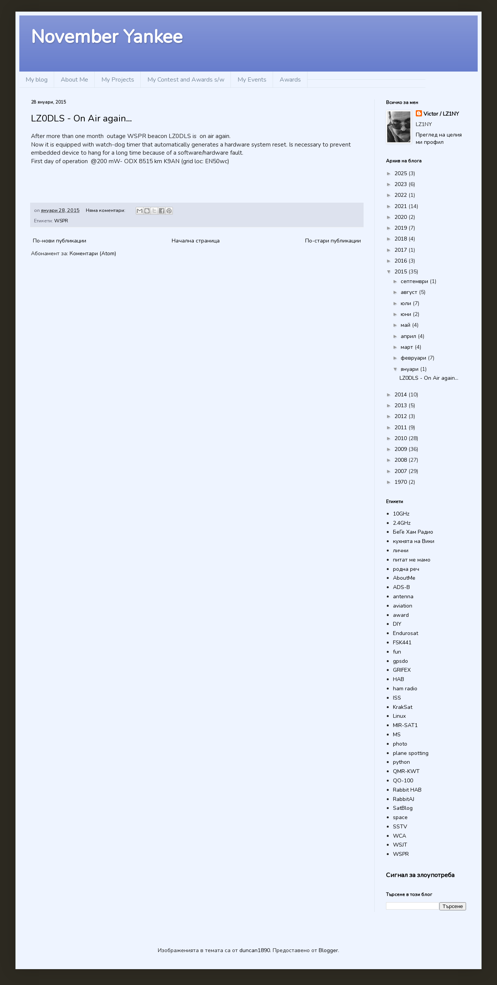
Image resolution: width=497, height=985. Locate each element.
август (410, 292)
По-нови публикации (59, 240)
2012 (401, 416)
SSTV (400, 826)
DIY (397, 624)
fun (397, 652)
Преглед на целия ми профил (439, 138)
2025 (401, 173)
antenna (403, 596)
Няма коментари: (106, 210)
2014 (401, 394)
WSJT (400, 844)
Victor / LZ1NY (441, 114)
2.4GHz (401, 523)
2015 (401, 271)
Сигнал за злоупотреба (420, 875)
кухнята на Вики (413, 541)
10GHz (401, 513)
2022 (401, 195)
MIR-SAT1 (405, 725)
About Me (74, 79)
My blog (37, 79)
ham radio (405, 688)
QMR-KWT (406, 771)
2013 (401, 405)
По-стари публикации (333, 240)
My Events (251, 79)
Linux (399, 716)
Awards (290, 79)
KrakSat (402, 707)
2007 (401, 471)
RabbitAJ (403, 799)
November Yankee (107, 37)
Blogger (328, 950)
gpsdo (400, 661)
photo (400, 744)
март (408, 347)
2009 (401, 449)
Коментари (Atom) (93, 253)
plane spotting (411, 753)
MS (397, 734)
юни (407, 314)
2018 (401, 238)
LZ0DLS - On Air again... (81, 118)
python (401, 762)
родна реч (406, 569)
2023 (401, 184)
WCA (399, 836)
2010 (401, 438)
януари (410, 369)
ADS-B (401, 587)
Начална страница (196, 240)
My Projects (117, 79)
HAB (398, 679)
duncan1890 (254, 950)
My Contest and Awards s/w (185, 79)
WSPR (61, 220)
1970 (401, 482)
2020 (401, 217)
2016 (401, 261)
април (409, 336)
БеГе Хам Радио (413, 532)
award (401, 615)
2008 (401, 460)
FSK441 (402, 642)
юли (407, 303)
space (400, 817)
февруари (414, 358)
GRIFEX (402, 670)
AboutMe (404, 578)
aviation (402, 605)
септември (415, 281)
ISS (397, 698)
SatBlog (403, 808)
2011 (401, 427)
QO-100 (403, 780)
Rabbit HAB (407, 790)
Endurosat (405, 633)
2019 (401, 228)
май (406, 325)
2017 (401, 250)
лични (400, 550)
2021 (401, 206)
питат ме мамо (411, 559)
